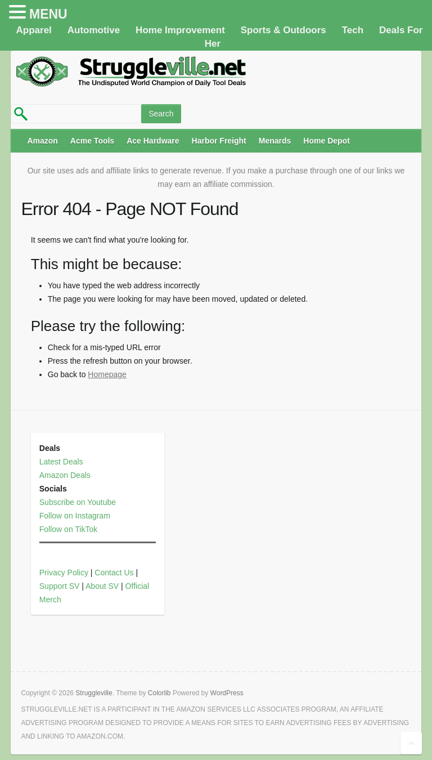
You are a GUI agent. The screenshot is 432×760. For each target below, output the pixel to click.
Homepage (107, 374)
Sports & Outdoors (283, 30)
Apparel (34, 30)
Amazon (42, 140)
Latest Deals (61, 461)
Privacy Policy (63, 572)
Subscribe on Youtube (77, 502)
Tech (352, 30)
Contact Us (113, 572)
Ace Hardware (153, 140)
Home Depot (326, 140)
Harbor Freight (219, 140)
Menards (275, 140)
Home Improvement (180, 30)
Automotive (94, 30)
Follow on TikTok (68, 529)
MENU (48, 14)
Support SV (59, 586)
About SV (102, 586)
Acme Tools (92, 140)
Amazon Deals (65, 475)
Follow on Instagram (74, 515)
